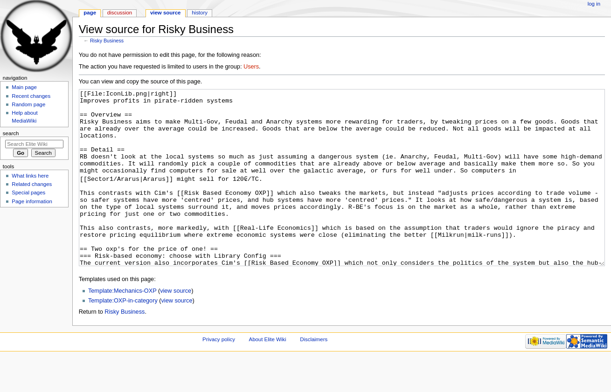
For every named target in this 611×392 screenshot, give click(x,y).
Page (89, 12)
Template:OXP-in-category (123, 335)
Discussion (119, 12)
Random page (28, 104)
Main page (24, 87)
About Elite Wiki (267, 374)
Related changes (32, 184)
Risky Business (107, 40)
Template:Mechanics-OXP (122, 326)
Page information (32, 201)
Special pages (28, 192)
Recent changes (31, 96)
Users (251, 66)
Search (11, 133)
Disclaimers (313, 374)
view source (175, 326)
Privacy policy (218, 374)
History (200, 12)
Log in (594, 4)
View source (165, 12)
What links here (30, 176)
